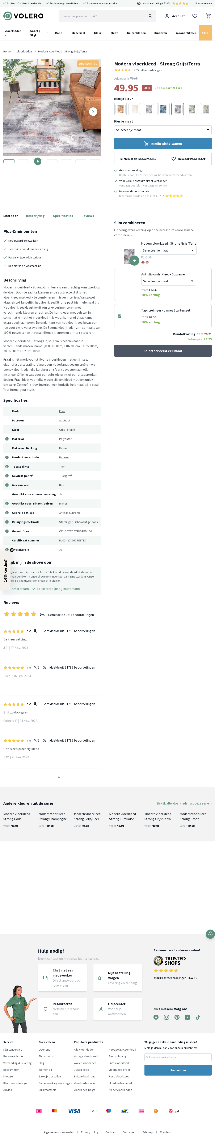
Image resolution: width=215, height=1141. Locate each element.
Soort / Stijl (35, 33)
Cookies (110, 1132)
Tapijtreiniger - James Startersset (165, 310)
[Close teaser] (12, 550)
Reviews (87, 216)
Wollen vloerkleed (85, 1063)
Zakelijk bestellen (50, 1076)
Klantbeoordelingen (15, 1083)
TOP (210, 934)
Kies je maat (123, 121)
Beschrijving (35, 216)
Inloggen (8, 1076)
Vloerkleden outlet (120, 1083)
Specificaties (63, 216)
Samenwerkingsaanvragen (55, 1083)
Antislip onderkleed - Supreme (163, 274)
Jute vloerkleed (119, 1063)
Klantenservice (203, 3)
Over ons (44, 1049)
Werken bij (45, 1070)
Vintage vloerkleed (86, 1056)
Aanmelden (178, 1070)
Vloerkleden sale (84, 1083)
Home (7, 51)
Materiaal (78, 33)
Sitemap (148, 1132)
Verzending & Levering (17, 1063)
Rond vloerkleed (119, 1076)
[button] (5, 570)
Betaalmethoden (13, 1056)
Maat (114, 33)
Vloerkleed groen (120, 1070)
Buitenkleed (81, 1070)
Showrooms (46, 1056)
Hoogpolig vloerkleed (122, 1049)
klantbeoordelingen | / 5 (177, 968)
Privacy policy (89, 1132)
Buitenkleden (136, 33)
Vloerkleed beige (85, 1090)
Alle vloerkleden (84, 1049)
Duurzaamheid (47, 1090)
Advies (7, 1090)
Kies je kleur (123, 98)
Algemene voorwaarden (59, 1132)
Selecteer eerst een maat (163, 351)
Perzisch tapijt (118, 1056)
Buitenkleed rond (85, 1076)
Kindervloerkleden (120, 1090)
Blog (41, 1063)
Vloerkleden (13, 32)
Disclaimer (129, 1132)
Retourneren (11, 1070)
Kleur (97, 33)
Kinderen (160, 33)
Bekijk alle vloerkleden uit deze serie (184, 803)
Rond (58, 33)
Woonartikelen (186, 33)
